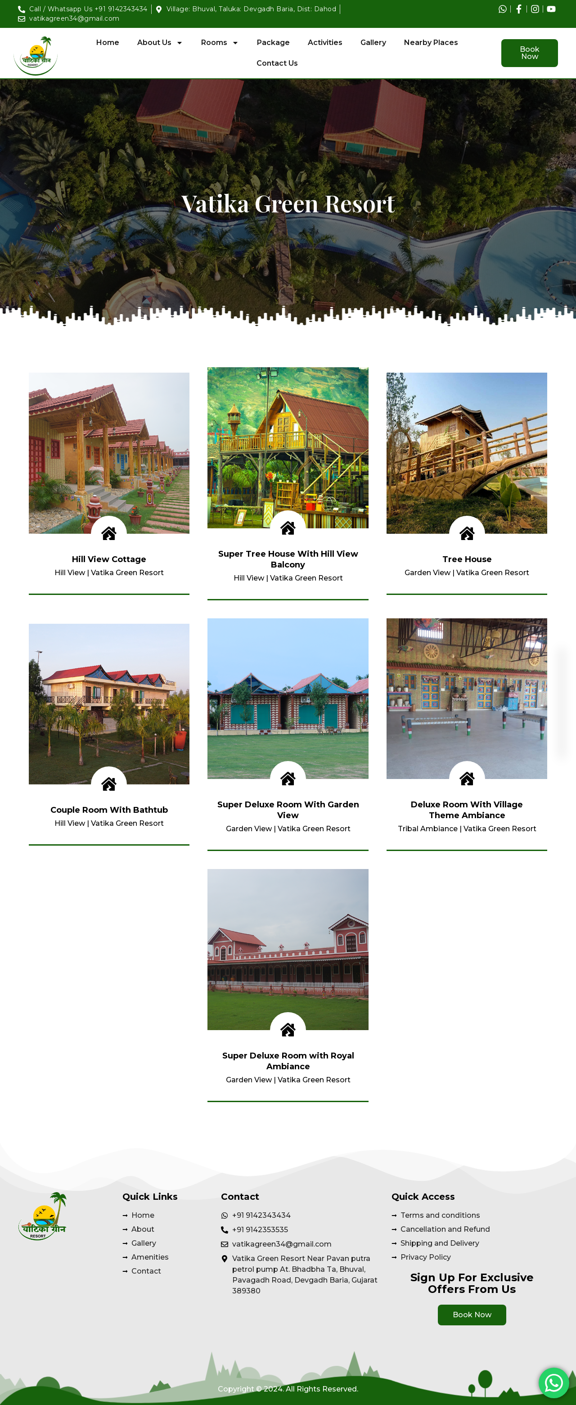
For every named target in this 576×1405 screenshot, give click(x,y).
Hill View (69, 572)
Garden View (427, 572)
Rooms (220, 43)
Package (273, 42)
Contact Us (277, 63)
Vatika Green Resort (127, 572)
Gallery (373, 42)
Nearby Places (431, 42)
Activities (325, 42)
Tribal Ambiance (428, 828)
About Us (160, 43)
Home (107, 42)
